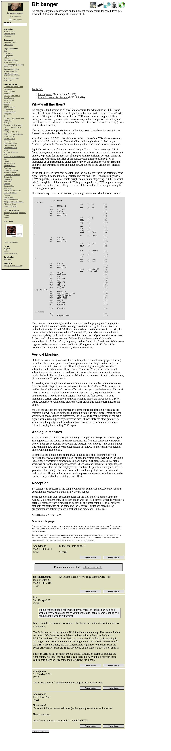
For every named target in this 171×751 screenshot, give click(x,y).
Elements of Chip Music (13, 125)
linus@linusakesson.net (13, 266)
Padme (6, 161)
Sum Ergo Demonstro (12, 191)
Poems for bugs (10, 172)
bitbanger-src (45, 94)
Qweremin (8, 177)
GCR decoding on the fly (13, 134)
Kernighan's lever (10, 148)
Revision (73, 13)
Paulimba (7, 168)
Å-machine (8, 89)
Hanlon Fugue (9, 139)
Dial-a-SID (8, 121)
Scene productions (11, 71)
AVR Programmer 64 (12, 96)
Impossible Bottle (10, 143)
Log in (6, 251)
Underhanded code (11, 78)
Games (6, 58)
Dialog (6, 123)
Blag (5, 51)
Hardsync (7, 141)
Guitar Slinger (9, 136)
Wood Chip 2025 (10, 206)
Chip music (8, 53)
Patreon (7, 215)
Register (7, 249)
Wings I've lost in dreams (14, 202)
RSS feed (7, 259)
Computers (8, 114)
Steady (6, 217)
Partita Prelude (9, 166)
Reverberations (11, 242)
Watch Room (9, 197)
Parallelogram (9, 163)
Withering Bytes (10, 204)
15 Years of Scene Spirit (13, 87)
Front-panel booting (11, 132)
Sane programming (11, 69)
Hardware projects (11, 60)
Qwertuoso (8, 179)
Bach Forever (9, 98)
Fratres (6, 130)
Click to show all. (92, 583)
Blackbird (7, 103)
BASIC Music (9, 100)
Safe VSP (7, 182)
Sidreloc (7, 184)
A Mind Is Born (9, 91)
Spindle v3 (8, 188)
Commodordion (10, 112)
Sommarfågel (9, 186)
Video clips (8, 80)
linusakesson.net (15, 13)
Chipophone (8, 56)
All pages (7, 36)
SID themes (8, 45)
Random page (9, 34)
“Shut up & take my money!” (15, 213)
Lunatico (7, 150)
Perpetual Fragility (11, 170)
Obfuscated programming (14, 65)
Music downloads (10, 62)
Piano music (8, 67)
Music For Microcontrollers (14, 157)
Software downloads (12, 76)
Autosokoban (9, 94)
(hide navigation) (15, 16)
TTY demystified (10, 193)
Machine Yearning (11, 152)
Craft (5, 116)
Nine (5, 159)
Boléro (6, 105)
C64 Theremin (9, 107)
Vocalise (7, 195)
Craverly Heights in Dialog (14, 118)
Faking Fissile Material (12, 127)
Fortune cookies (10, 42)
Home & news (9, 32)
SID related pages (11, 74)
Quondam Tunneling (12, 175)
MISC (6, 154)
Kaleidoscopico (10, 145)
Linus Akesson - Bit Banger (53, 97)
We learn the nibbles (12, 200)
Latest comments (10, 253)
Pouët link (37, 89)
